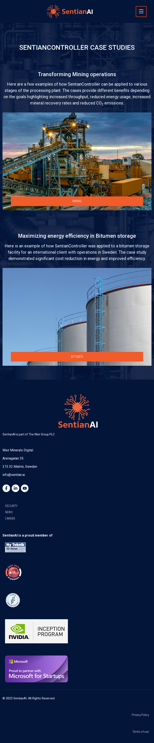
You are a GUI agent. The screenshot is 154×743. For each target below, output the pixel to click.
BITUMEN (77, 357)
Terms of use (141, 732)
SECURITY (11, 506)
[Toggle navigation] (141, 11)
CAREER (10, 518)
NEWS (9, 512)
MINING (77, 201)
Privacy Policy (140, 715)
